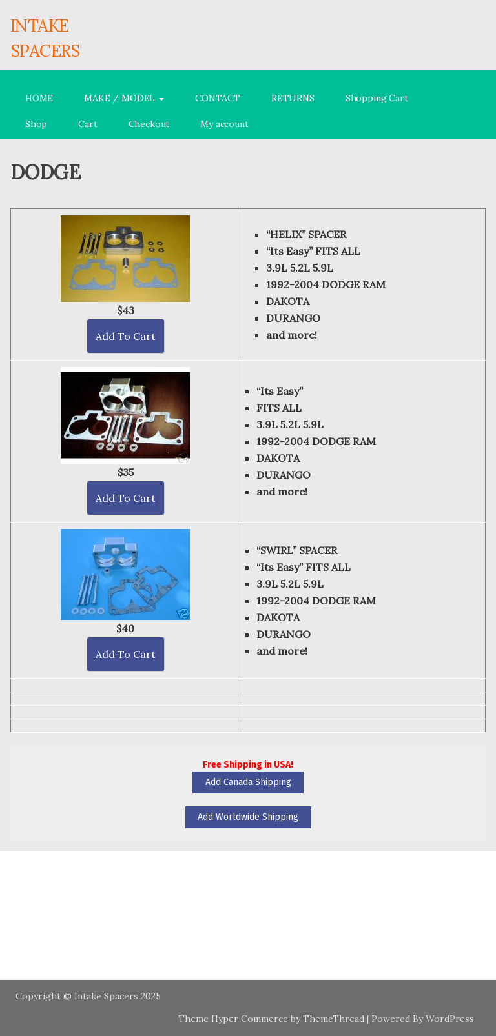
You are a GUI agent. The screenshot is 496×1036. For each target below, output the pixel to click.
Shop (36, 124)
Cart (87, 124)
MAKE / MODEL (124, 98)
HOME (39, 98)
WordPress (450, 1018)
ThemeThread (333, 1018)
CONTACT (217, 98)
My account (224, 124)
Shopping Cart (377, 98)
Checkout (149, 124)
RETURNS (293, 98)
